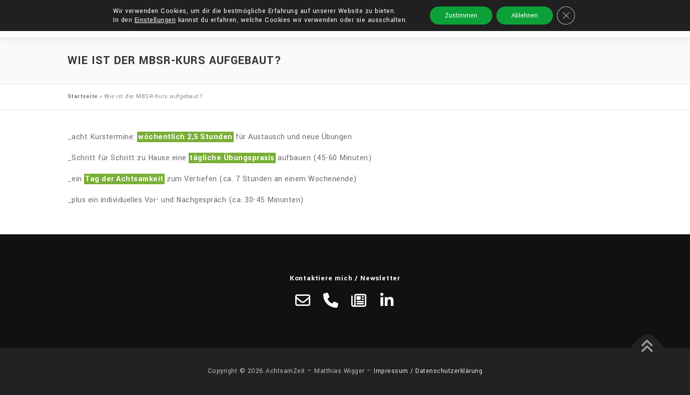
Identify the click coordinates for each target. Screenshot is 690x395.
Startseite (83, 96)
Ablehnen (524, 15)
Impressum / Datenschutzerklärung (428, 370)
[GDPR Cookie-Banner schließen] (566, 16)
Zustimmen (461, 15)
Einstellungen (155, 20)
